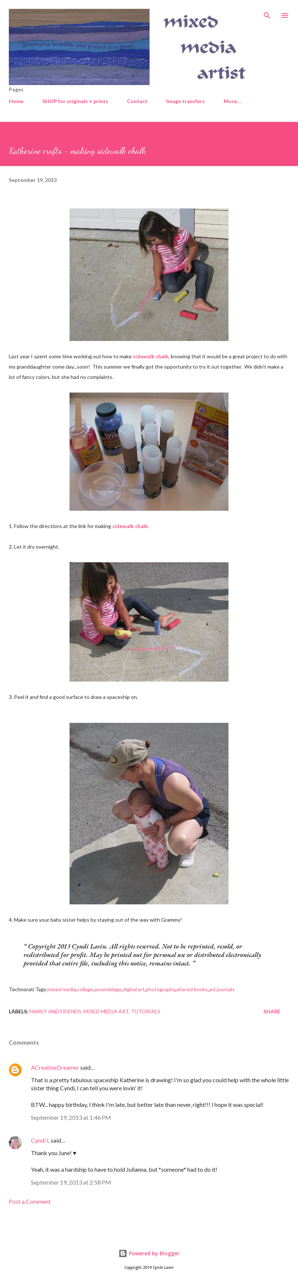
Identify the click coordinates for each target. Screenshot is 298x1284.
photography (160, 989)
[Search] (267, 13)
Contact (137, 101)
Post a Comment (30, 1201)
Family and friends (55, 1011)
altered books (192, 989)
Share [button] (271, 1011)
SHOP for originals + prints (75, 101)
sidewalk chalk (150, 356)
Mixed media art (106, 1011)
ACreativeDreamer (55, 1067)
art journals (222, 989)
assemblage (108, 989)
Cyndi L (40, 1140)
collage (85, 989)
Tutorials (145, 1011)
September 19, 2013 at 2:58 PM (71, 1182)
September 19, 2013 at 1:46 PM (71, 1117)
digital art (134, 989)
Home (16, 101)
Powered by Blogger (149, 1253)
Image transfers (185, 101)
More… (232, 101)
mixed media (62, 989)
